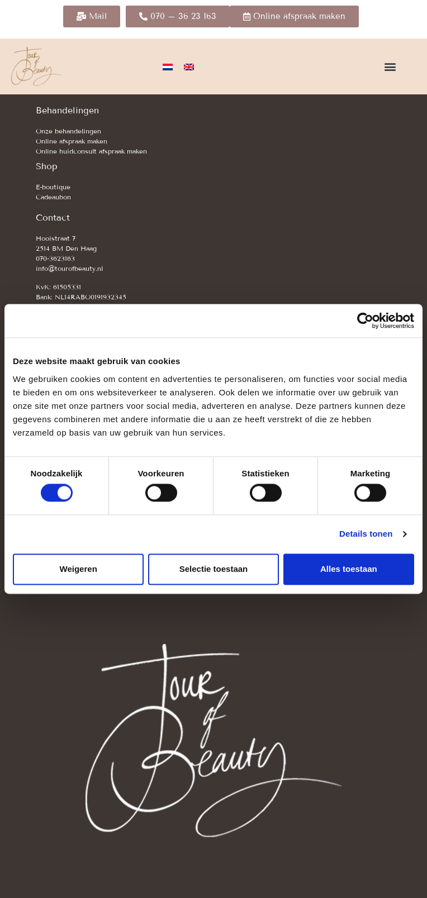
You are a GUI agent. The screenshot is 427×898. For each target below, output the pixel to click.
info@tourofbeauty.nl (69, 268)
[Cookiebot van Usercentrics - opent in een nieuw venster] (365, 320)
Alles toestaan (348, 569)
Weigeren (78, 569)
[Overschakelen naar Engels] (189, 66)
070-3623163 (55, 258)
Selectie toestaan (213, 569)
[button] (390, 67)
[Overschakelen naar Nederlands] (167, 66)
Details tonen (365, 534)
